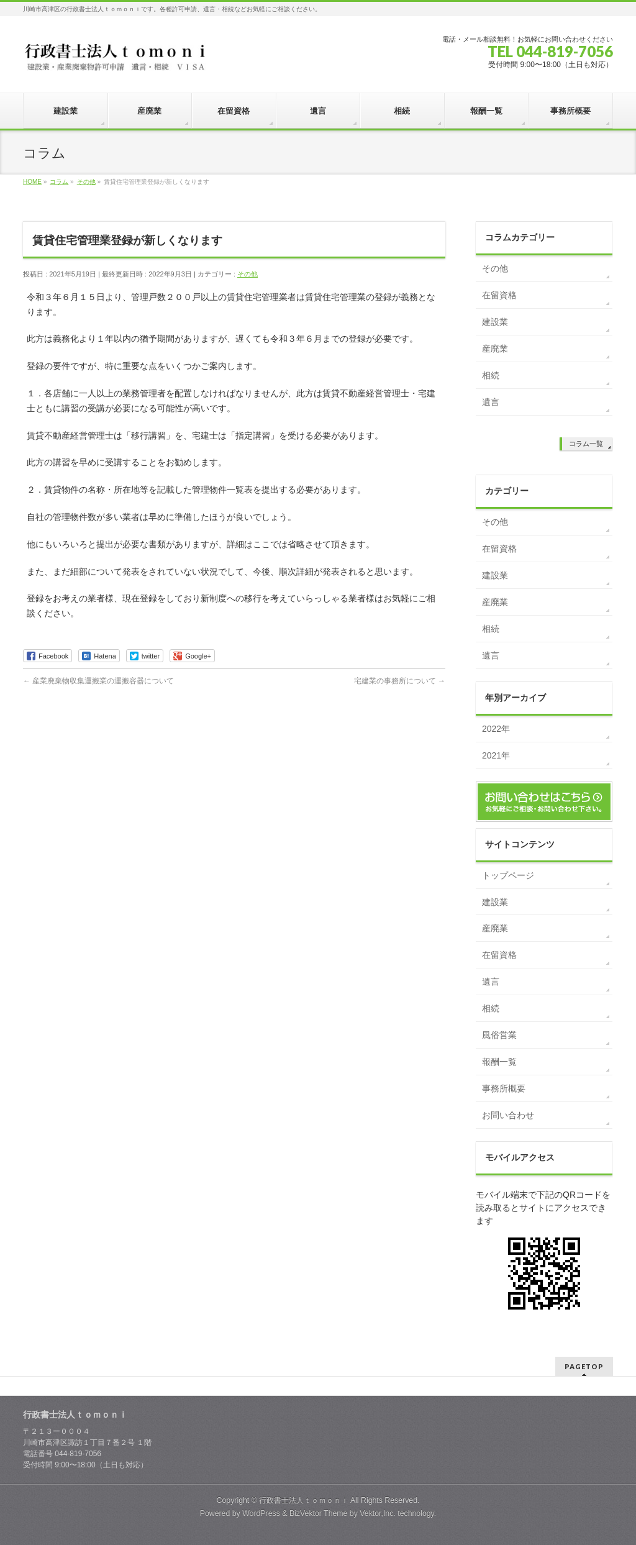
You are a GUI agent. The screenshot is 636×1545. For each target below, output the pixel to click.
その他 (247, 274)
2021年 (496, 755)
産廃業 (495, 348)
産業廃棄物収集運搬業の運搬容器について (98, 681)
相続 (490, 375)
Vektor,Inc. (378, 1513)
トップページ (508, 875)
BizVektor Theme (318, 1513)
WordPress (261, 1513)
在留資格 (499, 295)
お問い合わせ (508, 1115)
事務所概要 (503, 1088)
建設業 (495, 322)
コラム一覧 (586, 443)
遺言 (490, 402)
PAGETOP (584, 1366)
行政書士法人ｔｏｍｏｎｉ (303, 1500)
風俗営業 (499, 1035)
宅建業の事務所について (399, 681)
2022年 (496, 729)
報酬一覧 (499, 1062)
